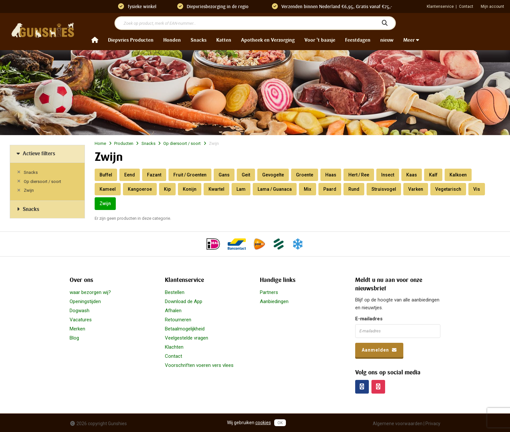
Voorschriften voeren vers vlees (199, 365)
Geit (246, 174)
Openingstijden (85, 301)
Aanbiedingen (274, 301)
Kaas (411, 174)
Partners (269, 292)
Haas (330, 174)
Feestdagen (357, 40)
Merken (77, 329)
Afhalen (173, 311)
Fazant (154, 174)
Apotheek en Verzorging (268, 40)
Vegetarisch (448, 189)
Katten (223, 40)
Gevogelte (273, 174)
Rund (353, 189)
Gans (224, 174)
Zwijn (29, 190)
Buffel (106, 174)
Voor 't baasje (319, 40)
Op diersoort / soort (42, 181)
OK (280, 423)
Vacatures (81, 320)
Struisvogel (383, 189)
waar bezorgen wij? (90, 292)
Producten (123, 143)
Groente (304, 174)
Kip (167, 189)
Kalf (433, 174)
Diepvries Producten (131, 40)
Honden (172, 40)
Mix (307, 189)
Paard (329, 189)
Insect (387, 174)
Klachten (174, 347)
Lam (241, 189)
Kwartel (216, 189)
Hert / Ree (358, 174)
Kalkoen (458, 174)
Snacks (199, 40)
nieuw (387, 40)
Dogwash (79, 311)
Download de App (183, 301)
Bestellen (174, 292)
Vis (476, 189)
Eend (129, 174)
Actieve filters (35, 153)
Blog (74, 338)
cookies (263, 422)
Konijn (189, 189)
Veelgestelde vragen (186, 338)
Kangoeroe (140, 189)
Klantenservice (440, 6)
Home (100, 143)
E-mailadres (368, 319)
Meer (411, 40)
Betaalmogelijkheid (185, 329)
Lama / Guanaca (275, 189)
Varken (415, 189)
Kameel (108, 189)
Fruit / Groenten (190, 174)
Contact (466, 6)
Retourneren (178, 320)
